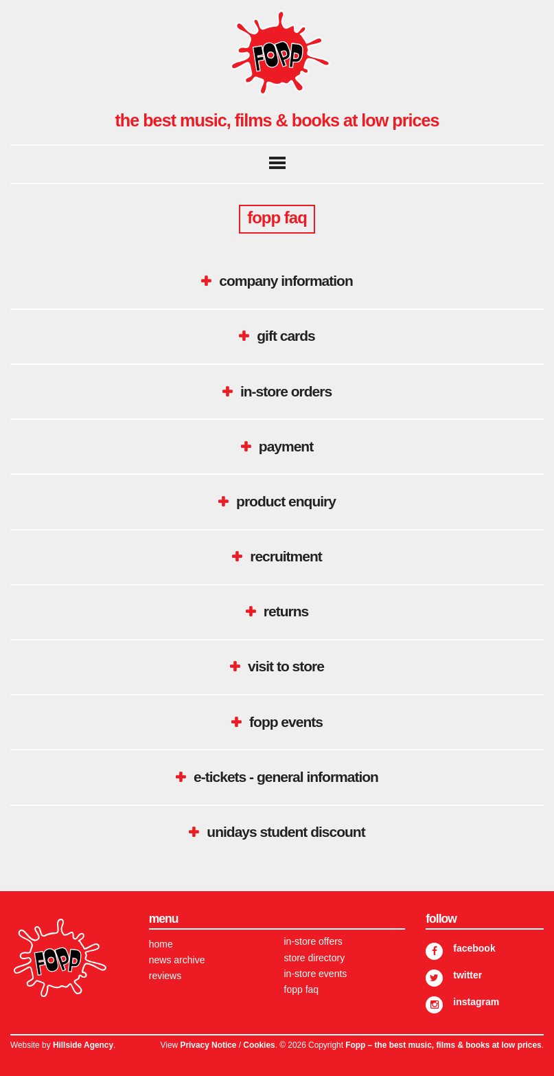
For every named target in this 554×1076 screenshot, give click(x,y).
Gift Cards (286, 336)
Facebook (474, 948)
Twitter (467, 974)
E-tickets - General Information (286, 777)
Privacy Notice (208, 1045)
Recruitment (286, 556)
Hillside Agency (83, 1045)
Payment (286, 446)
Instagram (476, 1001)
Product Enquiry (286, 501)
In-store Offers (313, 941)
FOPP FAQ (301, 989)
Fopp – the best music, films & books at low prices (443, 1045)
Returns (286, 611)
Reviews (165, 975)
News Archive (177, 959)
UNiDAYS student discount (286, 832)
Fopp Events (286, 722)
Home (161, 944)
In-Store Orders (286, 391)
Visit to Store (286, 666)
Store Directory (314, 957)
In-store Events (315, 973)
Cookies (259, 1045)
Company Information (286, 281)
